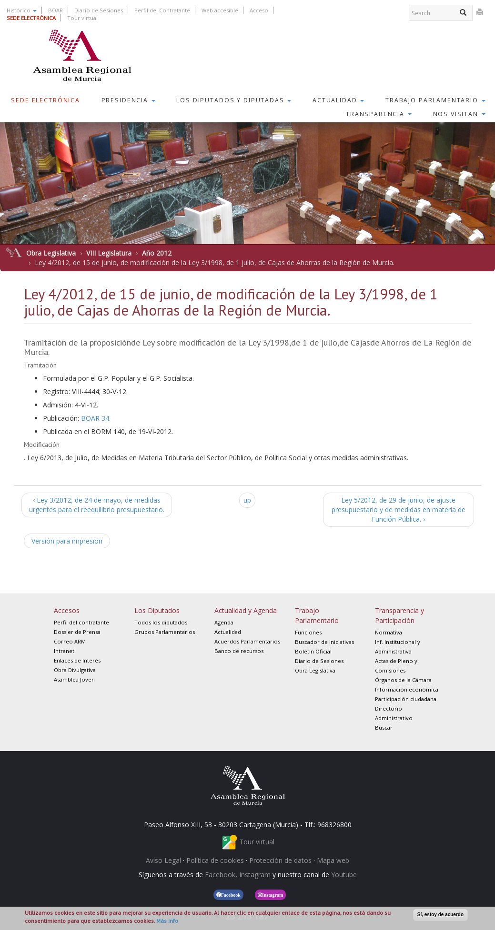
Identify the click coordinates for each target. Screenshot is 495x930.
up (247, 500)
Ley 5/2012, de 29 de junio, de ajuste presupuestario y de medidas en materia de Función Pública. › (398, 509)
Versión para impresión (66, 540)
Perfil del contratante (81, 622)
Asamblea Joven (74, 679)
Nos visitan (459, 114)
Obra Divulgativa (75, 669)
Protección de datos (280, 860)
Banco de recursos (238, 650)
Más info (167, 920)
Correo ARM (70, 641)
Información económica (406, 689)
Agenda (223, 622)
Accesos (67, 610)
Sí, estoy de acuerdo (440, 914)
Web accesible (220, 10)
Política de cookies (215, 860)
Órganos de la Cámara (403, 679)
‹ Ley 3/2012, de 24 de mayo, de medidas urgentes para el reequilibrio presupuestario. (96, 504)
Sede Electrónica (45, 100)
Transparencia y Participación (399, 615)
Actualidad (338, 100)
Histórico (22, 10)
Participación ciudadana (405, 698)
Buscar (384, 727)
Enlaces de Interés (77, 660)
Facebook (220, 874)
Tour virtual (82, 17)
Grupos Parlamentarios (164, 631)
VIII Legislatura (108, 252)
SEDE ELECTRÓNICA (31, 17)
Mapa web (333, 860)
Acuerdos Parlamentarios (247, 641)
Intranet (64, 650)
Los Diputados (157, 610)
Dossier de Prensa (77, 631)
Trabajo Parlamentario (435, 100)
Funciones (308, 632)
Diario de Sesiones (98, 10)
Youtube (344, 874)
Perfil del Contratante (162, 10)
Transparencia (379, 114)
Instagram (255, 874)
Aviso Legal (163, 860)
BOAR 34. (96, 418)
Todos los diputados (160, 622)
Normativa (388, 632)
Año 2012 (157, 252)
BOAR (55, 10)
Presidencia (128, 100)
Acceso (259, 10)
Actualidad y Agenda (245, 610)
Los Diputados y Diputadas (233, 100)
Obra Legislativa (51, 252)
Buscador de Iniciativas (324, 641)
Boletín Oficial (313, 651)
